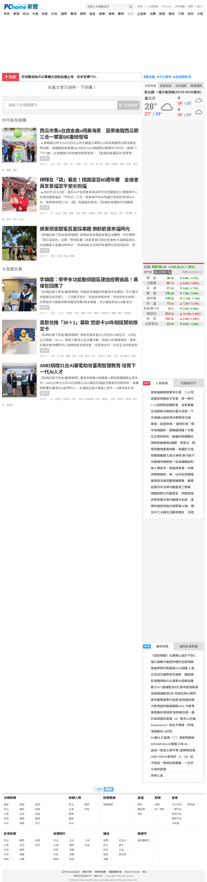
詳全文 (44, 158)
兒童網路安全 (115, 872)
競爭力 (120, 399)
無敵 (122, 164)
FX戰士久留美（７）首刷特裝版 (172, 737)
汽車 (181, 13)
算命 (140, 804)
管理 (105, 854)
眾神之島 (157, 775)
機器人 (105, 399)
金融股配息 (182, 77)
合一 (72, 164)
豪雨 (8, 170)
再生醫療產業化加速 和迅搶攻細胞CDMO (179, 699)
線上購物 (124, 356)
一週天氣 (177, 809)
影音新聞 (10, 833)
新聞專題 (109, 797)
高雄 (133, 356)
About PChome (132, 872)
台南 (81, 356)
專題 (16, 13)
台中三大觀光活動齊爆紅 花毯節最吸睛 (178, 512)
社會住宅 (104, 313)
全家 (65, 164)
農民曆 (149, 77)
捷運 (83, 313)
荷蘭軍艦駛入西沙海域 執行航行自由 (175, 455)
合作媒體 (180, 6)
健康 (102, 13)
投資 (105, 849)
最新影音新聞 (189, 646)
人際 (52, 356)
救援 (78, 213)
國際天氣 (177, 818)
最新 (6, 804)
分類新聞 (10, 797)
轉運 (113, 313)
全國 (52, 313)
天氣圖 (175, 823)
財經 (45, 13)
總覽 (105, 840)
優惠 (71, 213)
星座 (92, 13)
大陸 (200, 13)
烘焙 (109, 356)
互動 (64, 213)
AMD (73, 399)
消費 (153, 13)
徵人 (145, 872)
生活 (130, 13)
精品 (106, 213)
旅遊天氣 (177, 814)
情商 (37, 809)
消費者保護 (100, 872)
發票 (99, 213)
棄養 (96, 313)
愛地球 (122, 854)
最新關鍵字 (144, 840)
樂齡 (72, 256)
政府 (191, 13)
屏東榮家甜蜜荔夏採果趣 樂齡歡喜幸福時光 (85, 229)
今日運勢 (164, 77)
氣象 (175, 797)
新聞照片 (60, 833)
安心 (94, 356)
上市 (52, 164)
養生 (120, 313)
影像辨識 (88, 399)
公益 (121, 849)
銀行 (15, 219)
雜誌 (172, 13)
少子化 (60, 313)
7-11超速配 (152, 6)
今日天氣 (150, 85)
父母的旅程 (158, 769)
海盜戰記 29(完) (161, 731)
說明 (190, 6)
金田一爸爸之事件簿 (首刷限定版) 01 (176, 750)
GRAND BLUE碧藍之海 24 (169, 744)
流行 (37, 823)
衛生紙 (113, 213)
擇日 (140, 814)
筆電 (128, 399)
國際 (64, 13)
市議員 (69, 313)
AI (51, 399)
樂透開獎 (196, 85)
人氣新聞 (155, 383)
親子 (121, 213)
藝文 (121, 845)
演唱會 (114, 164)
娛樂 (111, 13)
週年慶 (129, 213)
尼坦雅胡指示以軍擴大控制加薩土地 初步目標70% (59, 77)
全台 (59, 164)
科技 (54, 13)
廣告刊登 (87, 872)
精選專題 (108, 804)
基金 (87, 356)
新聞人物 (75, 797)
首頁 (7, 13)
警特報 (191, 804)
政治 (26, 13)
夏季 (78, 164)
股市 (140, 6)
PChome (166, 6)
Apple (57, 213)
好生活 (122, 840)
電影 (15, 170)
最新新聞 (155, 646)
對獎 (158, 797)
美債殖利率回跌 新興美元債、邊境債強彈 (179, 712)
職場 (73, 13)
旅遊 (162, 13)
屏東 (59, 256)
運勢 (83, 13)
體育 (121, 13)
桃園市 (92, 213)
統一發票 (159, 809)
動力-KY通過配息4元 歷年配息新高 (174, 687)
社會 (35, 13)
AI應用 (57, 399)
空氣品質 (165, 85)
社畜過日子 (188, 383)
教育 (84, 213)
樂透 (157, 804)
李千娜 (99, 164)
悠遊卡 (101, 356)
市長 (76, 313)
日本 (91, 164)
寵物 (37, 804)
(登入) (199, 6)
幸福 (65, 256)
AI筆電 (66, 399)
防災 (21, 219)
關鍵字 (142, 833)
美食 (128, 164)
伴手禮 (60, 356)
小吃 (85, 164)
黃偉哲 (127, 313)
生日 (115, 356)
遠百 (8, 219)
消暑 (107, 164)
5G (51, 213)
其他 (37, 845)
